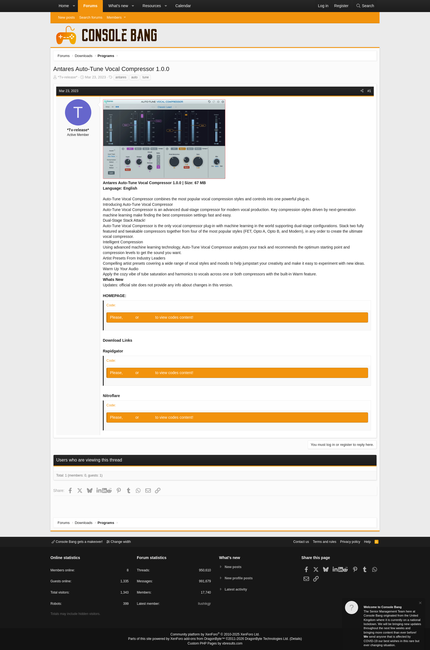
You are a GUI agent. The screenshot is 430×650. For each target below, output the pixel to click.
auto (135, 79)
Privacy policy (345, 541)
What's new (118, 6)
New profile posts (240, 578)
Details (289, 639)
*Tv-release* (69, 78)
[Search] (365, 6)
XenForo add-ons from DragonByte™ (199, 639)
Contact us (292, 541)
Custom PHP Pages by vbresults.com (215, 643)
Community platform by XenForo (215, 635)
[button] (74, 6)
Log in (131, 319)
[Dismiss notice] (420, 603)
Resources (152, 6)
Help (364, 541)
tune (147, 79)
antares (122, 79)
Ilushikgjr (204, 605)
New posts (66, 17)
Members (114, 17)
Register (149, 319)
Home (64, 6)
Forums (90, 6)
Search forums (91, 17)
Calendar (183, 6)
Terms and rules (317, 541)
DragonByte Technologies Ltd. (262, 639)
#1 (368, 92)
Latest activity (237, 590)
